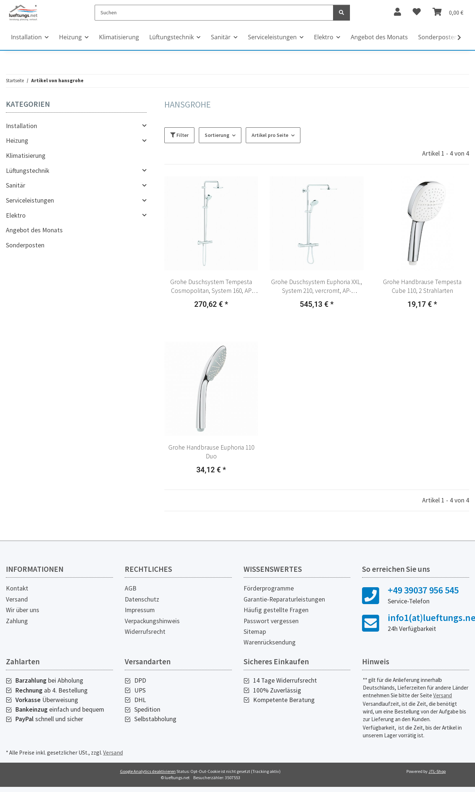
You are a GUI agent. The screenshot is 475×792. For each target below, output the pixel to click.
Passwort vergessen (271, 621)
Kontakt (17, 588)
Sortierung (217, 135)
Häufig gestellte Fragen (276, 610)
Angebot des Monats (34, 230)
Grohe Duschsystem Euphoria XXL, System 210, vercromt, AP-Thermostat (316, 286)
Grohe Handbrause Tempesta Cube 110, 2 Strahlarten (422, 286)
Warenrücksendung (270, 642)
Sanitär (15, 185)
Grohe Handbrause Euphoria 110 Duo (211, 452)
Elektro (16, 215)
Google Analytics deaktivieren (148, 771)
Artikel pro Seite (270, 135)
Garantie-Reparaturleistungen (284, 599)
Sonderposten (25, 245)
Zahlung (17, 621)
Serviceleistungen (30, 200)
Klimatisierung (25, 156)
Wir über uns (22, 610)
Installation (21, 126)
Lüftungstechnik (27, 171)
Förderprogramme (269, 588)
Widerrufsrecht (145, 632)
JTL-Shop (437, 771)
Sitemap (255, 632)
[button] (211, 223)
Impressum (140, 610)
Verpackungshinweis (152, 621)
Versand (17, 599)
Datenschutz (142, 599)
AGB (130, 588)
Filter (179, 135)
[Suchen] (214, 13)
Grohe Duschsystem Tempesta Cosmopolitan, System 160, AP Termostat (211, 286)
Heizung (17, 141)
